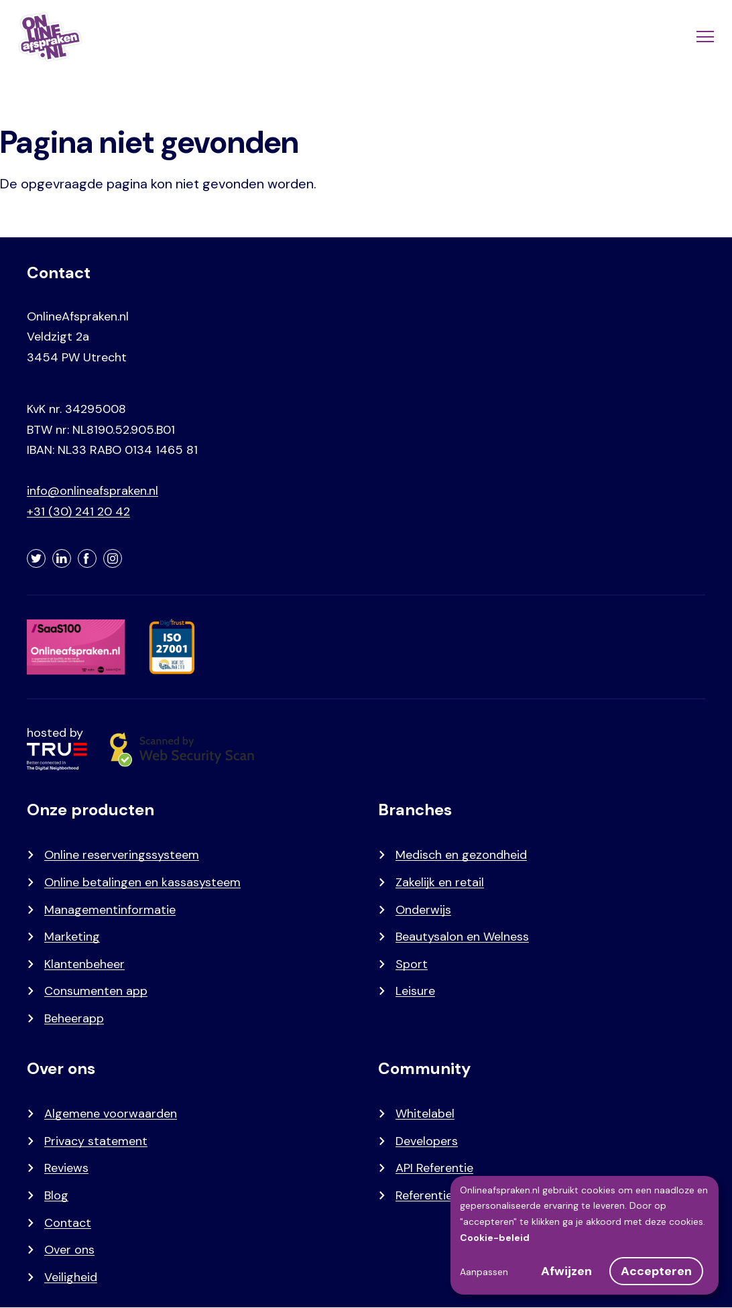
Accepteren (656, 1271)
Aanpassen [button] (484, 1272)
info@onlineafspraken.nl (92, 491)
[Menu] (703, 36)
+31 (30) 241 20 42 (78, 511)
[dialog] (584, 1235)
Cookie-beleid (495, 1238)
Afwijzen (566, 1271)
